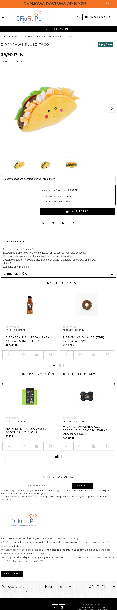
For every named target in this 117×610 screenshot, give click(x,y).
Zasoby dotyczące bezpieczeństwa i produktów (29, 179)
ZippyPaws (65, 201)
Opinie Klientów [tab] (15, 273)
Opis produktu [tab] (14, 241)
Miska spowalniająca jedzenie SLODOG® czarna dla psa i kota (85, 430)
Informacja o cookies (94, 604)
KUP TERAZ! (77, 211)
